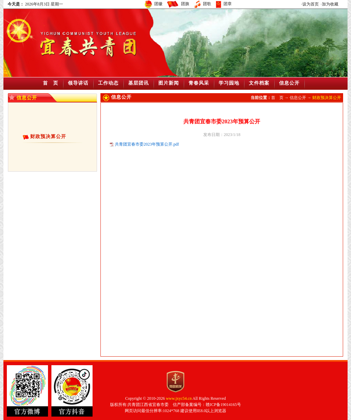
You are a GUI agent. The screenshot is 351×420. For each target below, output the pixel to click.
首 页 (50, 83)
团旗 (185, 3)
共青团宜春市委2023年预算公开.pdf (147, 144)
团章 (227, 3)
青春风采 (199, 83)
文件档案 (259, 83)
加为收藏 (330, 4)
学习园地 (229, 83)
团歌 (207, 3)
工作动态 (108, 83)
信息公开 (289, 83)
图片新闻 (168, 83)
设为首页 (310, 4)
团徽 (158, 3)
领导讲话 (78, 83)
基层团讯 (138, 83)
